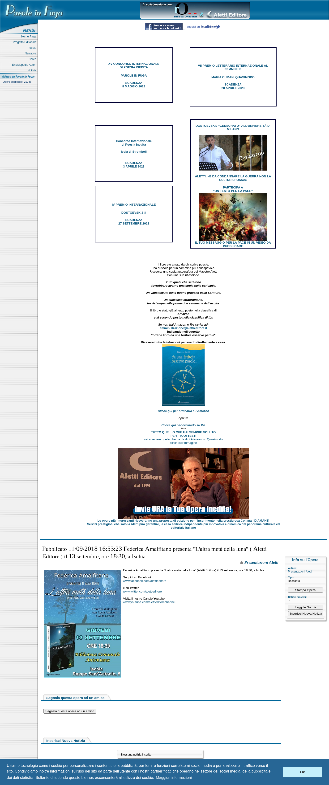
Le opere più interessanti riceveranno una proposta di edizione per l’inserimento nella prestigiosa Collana (183, 520)
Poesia (33, 47)
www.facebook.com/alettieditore (144, 581)
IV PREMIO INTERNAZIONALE (134, 204)
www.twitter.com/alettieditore (142, 591)
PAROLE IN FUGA (134, 75)
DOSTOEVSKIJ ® (133, 212)
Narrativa (31, 53)
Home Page (29, 36)
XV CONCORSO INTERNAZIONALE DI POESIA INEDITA (133, 65)
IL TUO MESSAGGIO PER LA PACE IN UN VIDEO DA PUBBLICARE (233, 244)
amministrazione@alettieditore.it (183, 328)
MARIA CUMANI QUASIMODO (233, 77)
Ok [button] (302, 772)
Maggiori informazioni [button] (174, 778)
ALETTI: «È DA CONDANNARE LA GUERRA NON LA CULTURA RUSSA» (233, 178)
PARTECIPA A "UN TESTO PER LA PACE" (233, 189)
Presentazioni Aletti (300, 571)
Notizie (33, 70)
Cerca (33, 59)
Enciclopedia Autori (25, 64)
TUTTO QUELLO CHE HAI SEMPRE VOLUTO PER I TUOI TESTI (183, 433)
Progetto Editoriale (25, 42)
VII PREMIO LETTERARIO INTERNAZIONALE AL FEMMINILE (233, 67)
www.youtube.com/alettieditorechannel (149, 602)
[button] (278, 772)
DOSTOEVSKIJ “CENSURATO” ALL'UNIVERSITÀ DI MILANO (233, 127)
